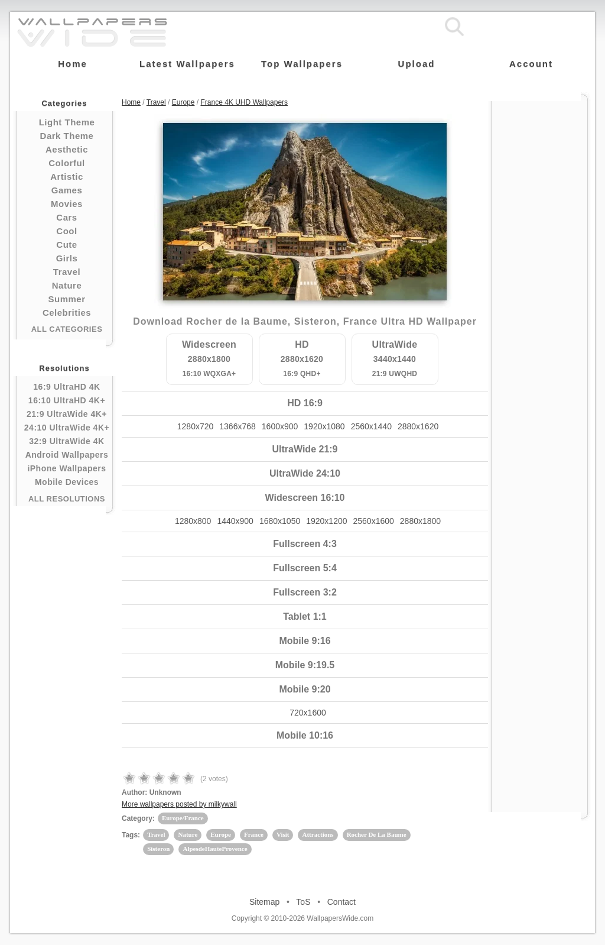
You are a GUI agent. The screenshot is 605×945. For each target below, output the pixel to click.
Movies (67, 204)
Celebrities (67, 313)
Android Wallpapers (67, 454)
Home (131, 102)
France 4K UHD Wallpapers (244, 102)
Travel (66, 272)
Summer (66, 299)
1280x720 (195, 426)
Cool (66, 231)
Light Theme (67, 122)
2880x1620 (418, 426)
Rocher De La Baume (376, 834)
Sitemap (264, 902)
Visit (283, 834)
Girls (67, 258)
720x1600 (308, 712)
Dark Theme (67, 136)
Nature (67, 285)
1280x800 (193, 521)
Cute (66, 245)
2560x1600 (373, 521)
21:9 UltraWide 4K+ (67, 414)
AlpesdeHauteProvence (215, 848)
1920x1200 (326, 521)
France (254, 834)
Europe (183, 102)
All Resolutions (66, 498)
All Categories (67, 329)
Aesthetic (66, 149)
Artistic (66, 176)
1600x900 (280, 426)
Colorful (66, 163)
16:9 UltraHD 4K (66, 386)
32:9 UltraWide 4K (66, 441)
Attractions (317, 834)
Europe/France (183, 817)
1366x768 (237, 426)
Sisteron (158, 848)
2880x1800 (420, 521)
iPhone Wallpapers (66, 468)
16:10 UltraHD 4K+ (66, 400)
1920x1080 (324, 426)
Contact (341, 902)
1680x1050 (279, 521)
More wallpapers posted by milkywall (179, 804)
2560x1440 (371, 426)
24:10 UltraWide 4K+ (66, 427)
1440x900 (235, 521)
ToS (303, 902)
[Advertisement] (539, 279)
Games (67, 190)
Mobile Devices (67, 482)
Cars (66, 217)
